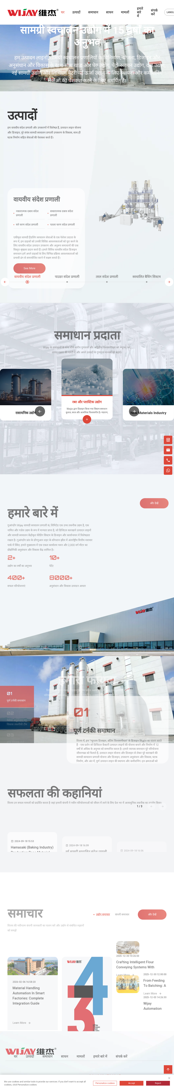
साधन (109, 12)
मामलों (125, 12)
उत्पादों (76, 12)
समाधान (93, 12)
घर (62, 12)
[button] (5, 282)
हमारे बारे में (140, 12)
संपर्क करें (154, 12)
